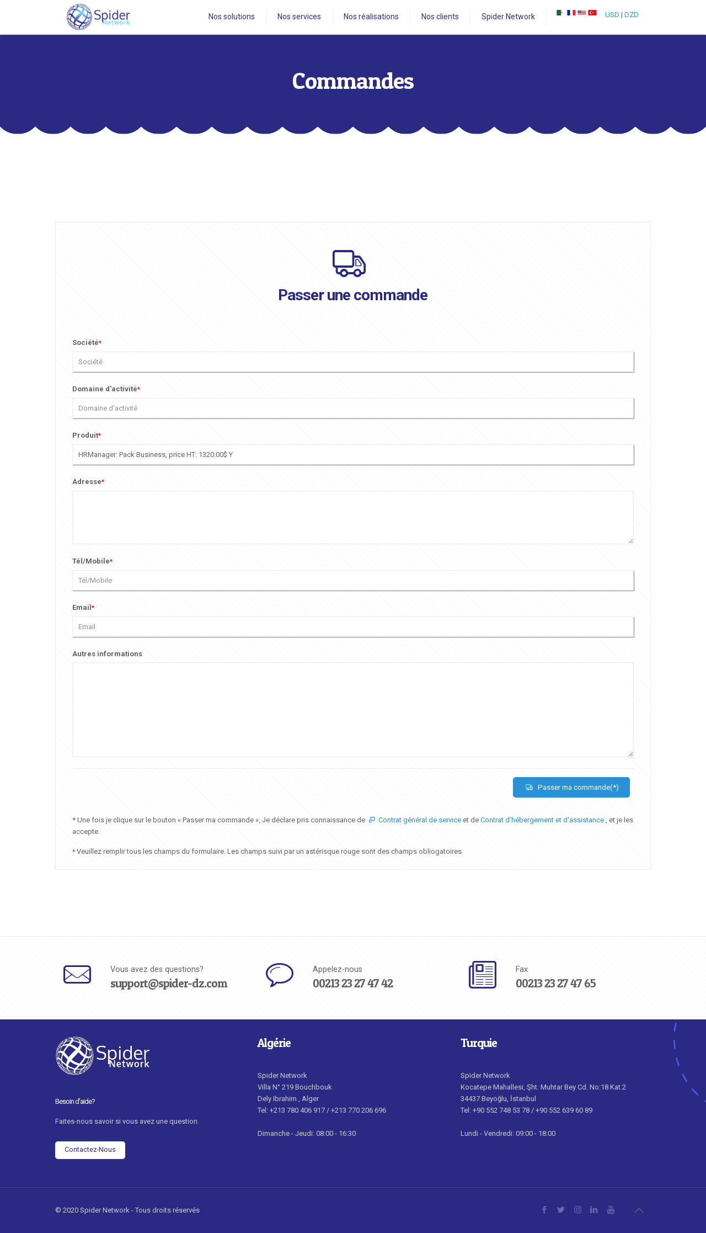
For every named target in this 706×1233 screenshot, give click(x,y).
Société (86, 342)
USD (612, 14)
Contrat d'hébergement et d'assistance (543, 820)
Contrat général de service (414, 820)
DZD (631, 14)
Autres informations (107, 654)
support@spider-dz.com (168, 983)
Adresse (88, 481)
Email (83, 607)
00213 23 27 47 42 (353, 983)
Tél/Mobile (92, 561)
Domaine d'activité (106, 389)
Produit (86, 435)
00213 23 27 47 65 (556, 983)
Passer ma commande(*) (571, 787)
